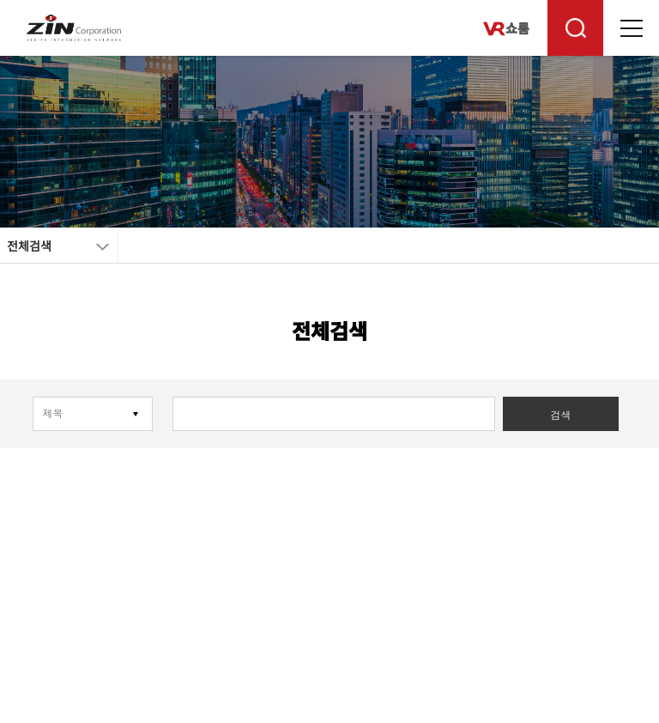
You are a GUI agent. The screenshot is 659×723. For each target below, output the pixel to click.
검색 (560, 416)
